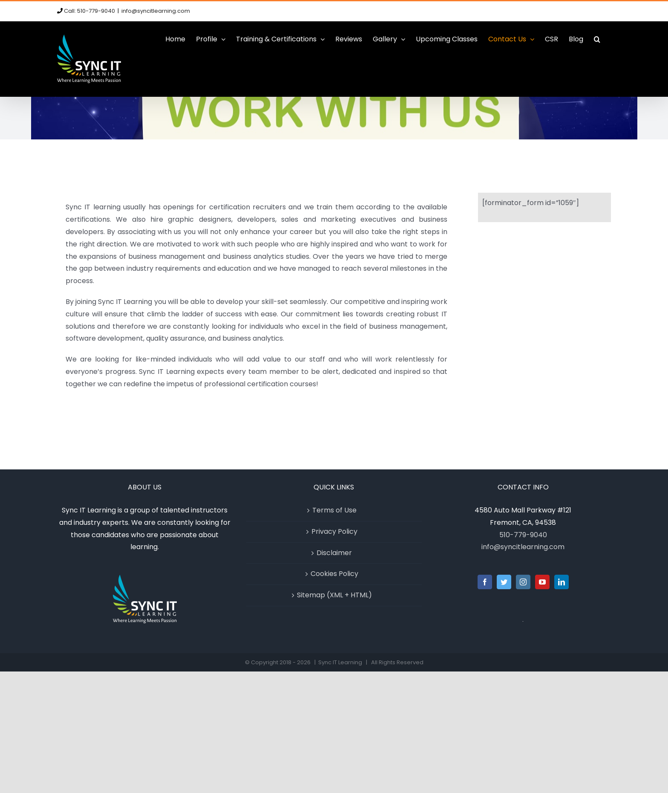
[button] (597, 39)
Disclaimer (334, 553)
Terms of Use (334, 510)
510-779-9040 (523, 535)
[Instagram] (523, 582)
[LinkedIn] (561, 582)
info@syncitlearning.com (155, 11)
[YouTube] (542, 582)
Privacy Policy (334, 531)
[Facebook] (485, 582)
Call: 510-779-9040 (89, 11)
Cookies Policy (334, 574)
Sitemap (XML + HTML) (334, 595)
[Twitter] (504, 582)
